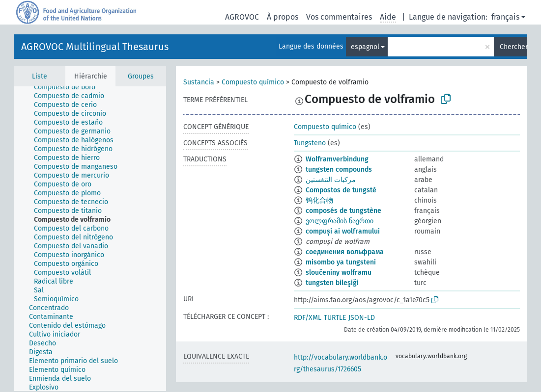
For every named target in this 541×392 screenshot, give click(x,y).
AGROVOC (242, 17)
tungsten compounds (339, 169)
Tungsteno (310, 143)
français (505, 17)
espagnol (365, 47)
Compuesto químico (253, 82)
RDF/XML (307, 318)
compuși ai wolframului (343, 231)
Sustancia (198, 82)
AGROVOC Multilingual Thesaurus (95, 46)
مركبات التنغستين (331, 180)
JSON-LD (361, 318)
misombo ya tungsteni (341, 262)
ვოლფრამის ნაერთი (339, 221)
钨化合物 (319, 200)
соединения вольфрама (345, 252)
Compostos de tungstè (341, 190)
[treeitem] (68, 87)
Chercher (513, 47)
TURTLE (335, 318)
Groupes (141, 76)
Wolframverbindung (337, 159)
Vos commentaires (339, 17)
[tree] (90, 238)
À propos (282, 17)
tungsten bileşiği (332, 283)
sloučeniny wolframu (338, 272)
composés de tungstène (343, 211)
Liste (39, 76)
